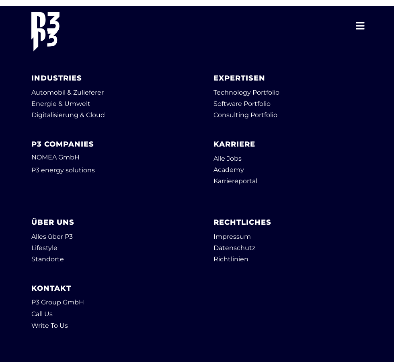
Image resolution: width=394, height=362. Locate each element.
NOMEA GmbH (55, 157)
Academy (228, 170)
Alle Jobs (227, 158)
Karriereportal (235, 181)
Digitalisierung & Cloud (68, 115)
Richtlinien (230, 259)
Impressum (232, 236)
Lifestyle (44, 248)
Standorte (47, 259)
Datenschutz (234, 248)
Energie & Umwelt (60, 104)
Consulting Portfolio (245, 115)
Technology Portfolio (246, 92)
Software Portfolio (242, 104)
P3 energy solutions (63, 170)
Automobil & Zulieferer (67, 92)
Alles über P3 (52, 236)
